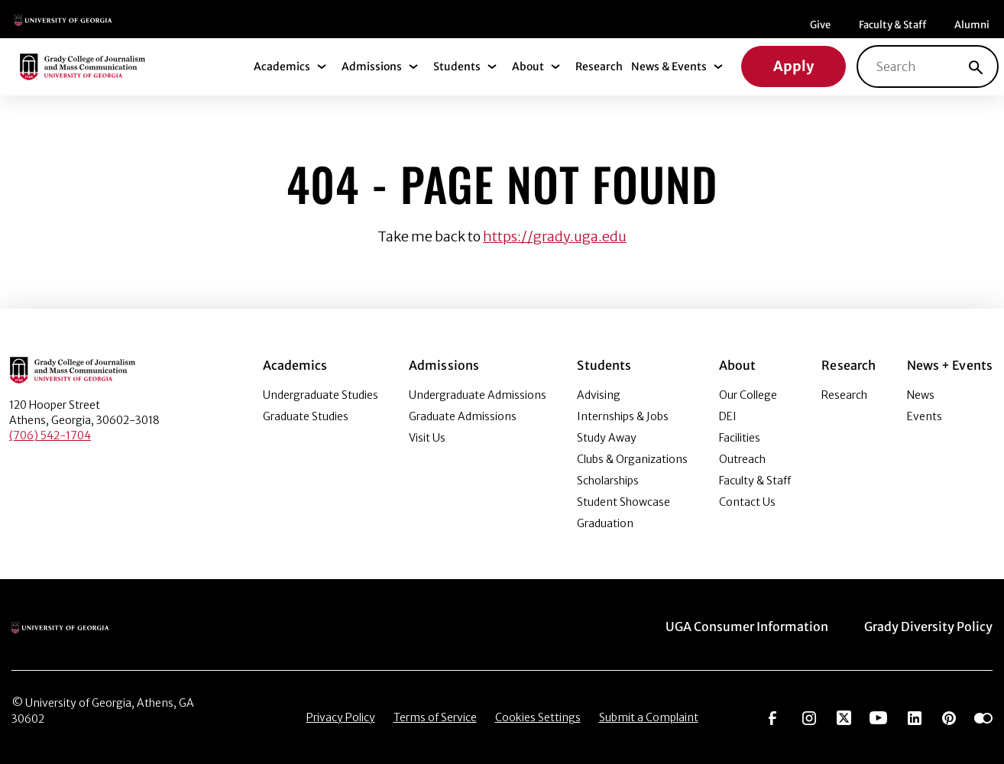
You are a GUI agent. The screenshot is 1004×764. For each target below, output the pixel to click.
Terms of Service (435, 717)
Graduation (605, 523)
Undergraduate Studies (320, 395)
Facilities (739, 438)
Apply (793, 66)
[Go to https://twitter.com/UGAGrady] (844, 716)
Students (457, 66)
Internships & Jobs (623, 416)
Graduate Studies (305, 416)
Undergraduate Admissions (477, 395)
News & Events (669, 66)
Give (820, 24)
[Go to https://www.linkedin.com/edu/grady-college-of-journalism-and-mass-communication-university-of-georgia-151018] (914, 716)
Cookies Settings (538, 717)
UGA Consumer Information (747, 626)
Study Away (606, 438)
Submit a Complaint (648, 717)
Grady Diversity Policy (928, 626)
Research (599, 66)
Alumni (971, 24)
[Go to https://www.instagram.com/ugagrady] (809, 716)
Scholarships (608, 480)
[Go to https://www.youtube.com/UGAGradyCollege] (878, 716)
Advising (598, 395)
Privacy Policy (340, 717)
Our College (748, 395)
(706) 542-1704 (50, 435)
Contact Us (747, 502)
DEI (728, 416)
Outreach (742, 459)
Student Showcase (623, 502)
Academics (282, 66)
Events (924, 416)
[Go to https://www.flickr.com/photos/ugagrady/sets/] (983, 716)
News (920, 395)
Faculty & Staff (892, 24)
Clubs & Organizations (632, 459)
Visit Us (427, 438)
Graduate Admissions (463, 416)
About (528, 66)
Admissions (372, 66)
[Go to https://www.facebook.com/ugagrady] (772, 716)
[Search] (975, 66)
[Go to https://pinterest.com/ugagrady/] (949, 716)
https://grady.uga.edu (555, 236)
